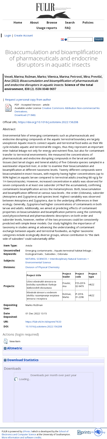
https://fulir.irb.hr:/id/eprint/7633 (43, 321)
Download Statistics (21, 360)
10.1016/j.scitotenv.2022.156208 (44, 326)
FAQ (68, 28)
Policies (88, 22)
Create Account (23, 35)
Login (7, 35)
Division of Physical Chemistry (42, 267)
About (34, 22)
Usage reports (46, 28)
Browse (52, 22)
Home (18, 22)
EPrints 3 (27, 431)
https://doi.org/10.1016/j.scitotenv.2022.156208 (48, 122)
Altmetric (13, 348)
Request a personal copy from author (28, 99)
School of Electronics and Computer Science (35, 433)
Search (70, 22)
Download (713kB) (25, 115)
